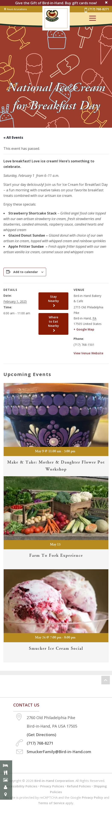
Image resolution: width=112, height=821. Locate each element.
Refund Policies (79, 786)
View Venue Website (88, 353)
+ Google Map (84, 329)
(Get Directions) (41, 734)
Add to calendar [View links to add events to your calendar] (25, 272)
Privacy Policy (92, 797)
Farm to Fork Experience (56, 555)
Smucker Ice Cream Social (56, 648)
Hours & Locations (17, 9)
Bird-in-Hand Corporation (54, 780)
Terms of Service (51, 803)
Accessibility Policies (21, 786)
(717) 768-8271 (96, 10)
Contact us (26, 705)
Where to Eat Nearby (53, 323)
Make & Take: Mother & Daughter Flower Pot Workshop (56, 466)
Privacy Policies (52, 786)
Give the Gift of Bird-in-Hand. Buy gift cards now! (56, 3)
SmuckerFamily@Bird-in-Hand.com (59, 751)
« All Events (13, 137)
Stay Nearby (53, 301)
